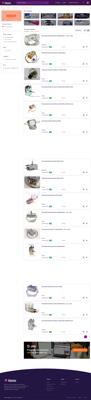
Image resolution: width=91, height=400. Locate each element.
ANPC (85, 397)
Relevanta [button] (78, 30)
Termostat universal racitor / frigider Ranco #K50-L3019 (58, 86)
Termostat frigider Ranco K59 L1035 (53, 194)
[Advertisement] (11, 97)
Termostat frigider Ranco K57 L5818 (53, 286)
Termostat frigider (7, 26)
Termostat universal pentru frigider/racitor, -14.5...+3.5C (58, 35)
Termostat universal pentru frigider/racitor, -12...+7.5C (58, 303)
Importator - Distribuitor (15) (11, 67)
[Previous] (82, 336)
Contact (77, 381)
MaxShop (63, 383)
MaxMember (64, 381)
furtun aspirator (82, 15)
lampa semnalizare (31, 22)
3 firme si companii (34, 31)
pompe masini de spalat (48, 22)
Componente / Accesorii (10, 59)
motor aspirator (65, 22)
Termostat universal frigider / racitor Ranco (54, 52)
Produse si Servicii (51, 383)
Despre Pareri (50, 389)
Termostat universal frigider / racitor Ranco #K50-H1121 (59, 103)
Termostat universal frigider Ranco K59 (53, 177)
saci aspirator (82, 22)
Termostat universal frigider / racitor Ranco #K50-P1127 (59, 320)
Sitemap (80, 397)
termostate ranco (31, 15)
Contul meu (49, 385)
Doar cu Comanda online (11, 41)
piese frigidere (48, 15)
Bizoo (9, 397)
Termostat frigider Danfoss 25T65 (52, 120)
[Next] (88, 336)
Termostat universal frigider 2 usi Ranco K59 (55, 69)
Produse (57, 2)
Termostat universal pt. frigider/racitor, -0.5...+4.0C (57, 229)
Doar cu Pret (8, 39)
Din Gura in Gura (51, 387)
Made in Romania (73, 2)
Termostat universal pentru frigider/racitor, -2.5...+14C (58, 212)
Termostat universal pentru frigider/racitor (54, 246)
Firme (64, 2)
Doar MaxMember (9, 37)
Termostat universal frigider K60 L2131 (53, 160)
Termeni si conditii (71, 397)
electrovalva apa (65, 15)
